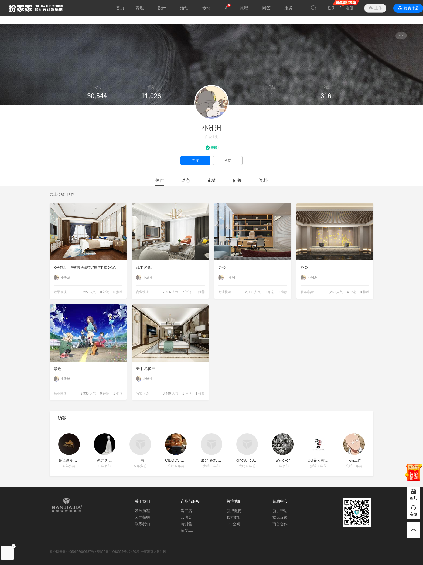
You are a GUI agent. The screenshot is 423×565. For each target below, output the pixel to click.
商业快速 (142, 292)
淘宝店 (186, 511)
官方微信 (234, 517)
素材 (206, 8)
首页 (120, 8)
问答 (266, 8)
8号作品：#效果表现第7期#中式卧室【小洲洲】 (90, 267)
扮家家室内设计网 (36, 8)
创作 (159, 180)
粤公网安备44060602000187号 (72, 552)
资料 (263, 180)
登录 (331, 8)
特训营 (186, 524)
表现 (139, 8)
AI (227, 8)
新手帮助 (280, 511)
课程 (244, 8)
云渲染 (186, 517)
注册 (349, 8)
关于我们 (142, 501)
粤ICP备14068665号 (111, 552)
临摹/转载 (307, 292)
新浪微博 (234, 511)
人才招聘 (142, 517)
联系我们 (142, 524)
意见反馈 (280, 517)
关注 (195, 160)
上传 (378, 8)
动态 (185, 180)
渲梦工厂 (188, 530)
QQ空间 (233, 524)
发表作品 (411, 8)
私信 (227, 160)
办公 (222, 267)
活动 (184, 8)
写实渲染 (142, 393)
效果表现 (60, 292)
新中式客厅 (145, 369)
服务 (288, 8)
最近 (57, 369)
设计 (162, 8)
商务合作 (280, 524)
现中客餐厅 (145, 267)
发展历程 (142, 511)
